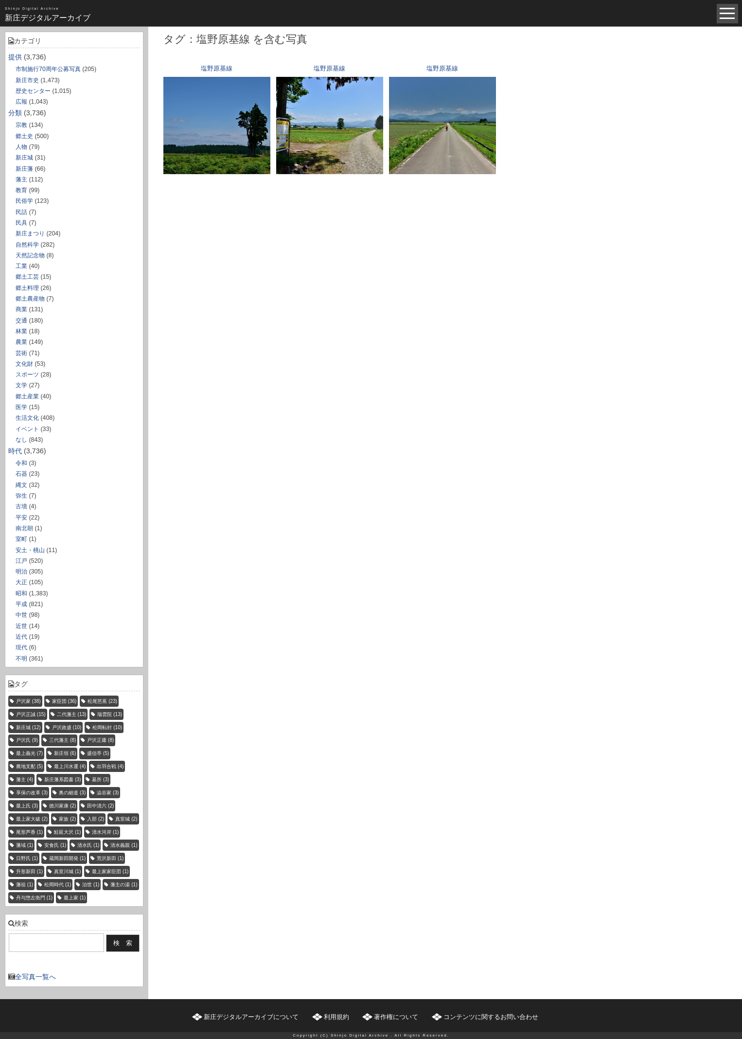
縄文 (21, 485)
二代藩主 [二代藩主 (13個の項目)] (72, 714)
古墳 (21, 506)
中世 (21, 614)
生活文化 (27, 417)
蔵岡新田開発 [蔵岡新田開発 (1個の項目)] (67, 858)
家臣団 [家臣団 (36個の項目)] (64, 701)
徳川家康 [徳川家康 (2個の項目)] (62, 805)
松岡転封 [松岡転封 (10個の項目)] (107, 727)
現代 (21, 647)
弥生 (21, 495)
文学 (21, 385)
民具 (21, 222)
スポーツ (27, 374)
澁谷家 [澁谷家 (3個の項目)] (108, 792)
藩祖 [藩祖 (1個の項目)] (24, 884)
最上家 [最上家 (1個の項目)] (75, 897)
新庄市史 (27, 80)
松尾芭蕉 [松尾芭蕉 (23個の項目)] (102, 701)
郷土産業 (27, 396)
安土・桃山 (30, 550)
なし (21, 439)
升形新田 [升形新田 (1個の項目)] (29, 871)
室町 (21, 539)
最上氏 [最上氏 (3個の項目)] (27, 805)
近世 (21, 626)
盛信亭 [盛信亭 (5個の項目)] (98, 753)
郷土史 (24, 136)
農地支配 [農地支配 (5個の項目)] (29, 766)
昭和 (21, 593)
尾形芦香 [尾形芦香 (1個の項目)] (29, 832)
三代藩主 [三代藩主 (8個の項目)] (62, 740)
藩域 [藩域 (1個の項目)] (24, 845)
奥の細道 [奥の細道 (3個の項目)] (72, 792)
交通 (21, 320)
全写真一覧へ (35, 977)
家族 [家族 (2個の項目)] (67, 819)
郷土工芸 (27, 276)
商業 (21, 309)
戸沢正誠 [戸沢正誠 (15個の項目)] (31, 714)
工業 (21, 266)
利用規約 (336, 1017)
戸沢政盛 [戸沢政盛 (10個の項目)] (67, 727)
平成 (21, 604)
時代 (15, 451)
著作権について (396, 1017)
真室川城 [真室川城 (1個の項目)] (67, 871)
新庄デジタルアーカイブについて (251, 1017)
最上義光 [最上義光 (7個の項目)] (29, 753)
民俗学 (24, 200)
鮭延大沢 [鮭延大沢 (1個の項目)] (67, 832)
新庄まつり (30, 233)
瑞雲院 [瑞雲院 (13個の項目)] (109, 714)
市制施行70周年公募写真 (48, 69)
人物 (21, 146)
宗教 (21, 125)
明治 (21, 571)
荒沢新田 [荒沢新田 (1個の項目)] (110, 858)
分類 (15, 113)
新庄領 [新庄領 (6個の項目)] (65, 753)
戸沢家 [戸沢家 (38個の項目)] (28, 701)
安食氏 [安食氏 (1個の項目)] (55, 845)
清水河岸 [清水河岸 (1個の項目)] (105, 832)
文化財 (24, 363)
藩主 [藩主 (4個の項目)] (24, 779)
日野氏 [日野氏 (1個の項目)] (27, 858)
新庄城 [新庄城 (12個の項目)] (28, 727)
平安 (21, 517)
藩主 (21, 179)
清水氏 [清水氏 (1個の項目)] (88, 845)
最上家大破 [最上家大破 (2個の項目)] (32, 819)
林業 (21, 331)
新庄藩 (24, 168)
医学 (21, 407)
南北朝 (24, 528)
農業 (21, 342)
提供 (15, 57)
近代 (21, 636)
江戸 (21, 560)
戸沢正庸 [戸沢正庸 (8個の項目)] (100, 740)
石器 (21, 473)
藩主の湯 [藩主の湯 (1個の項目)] (123, 884)
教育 (21, 190)
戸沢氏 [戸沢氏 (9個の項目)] (27, 740)
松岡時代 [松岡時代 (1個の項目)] (57, 884)
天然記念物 (30, 255)
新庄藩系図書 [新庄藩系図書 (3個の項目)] (62, 779)
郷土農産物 (30, 298)
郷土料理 (27, 288)
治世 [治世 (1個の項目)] (90, 884)
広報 (21, 101)
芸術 (21, 353)
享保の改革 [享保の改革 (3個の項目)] (32, 792)
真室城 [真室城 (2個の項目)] (126, 819)
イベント (27, 429)
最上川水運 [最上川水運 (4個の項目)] (70, 766)
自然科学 (27, 244)
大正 (21, 582)
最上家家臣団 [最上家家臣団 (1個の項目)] (110, 871)
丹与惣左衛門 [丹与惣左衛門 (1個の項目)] (34, 897)
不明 (21, 658)
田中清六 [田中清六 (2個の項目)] (100, 805)
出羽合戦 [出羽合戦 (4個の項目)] (110, 766)
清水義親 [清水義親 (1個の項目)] (123, 845)
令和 (21, 463)
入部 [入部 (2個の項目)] (95, 819)
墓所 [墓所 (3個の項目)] (100, 779)
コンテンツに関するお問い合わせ (490, 1017)
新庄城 (24, 157)
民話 (21, 212)
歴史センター (33, 91)
